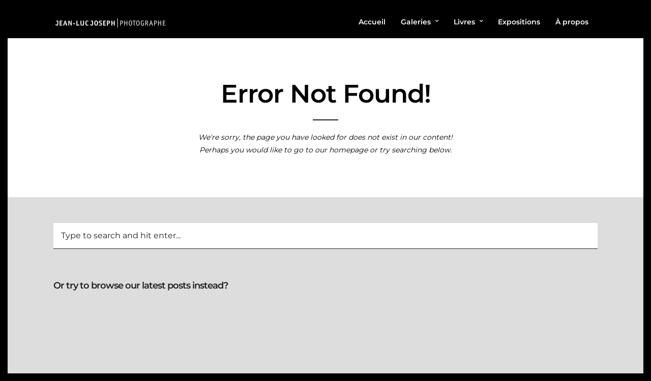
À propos (571, 21)
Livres (464, 21)
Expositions (519, 21)
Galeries (416, 21)
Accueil (372, 21)
